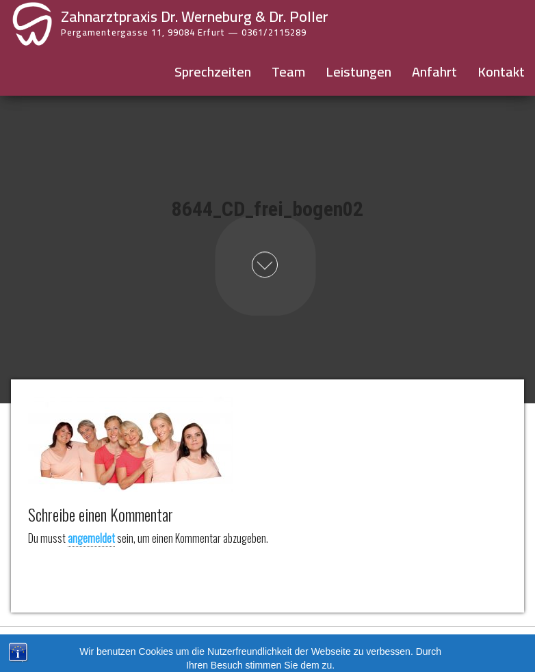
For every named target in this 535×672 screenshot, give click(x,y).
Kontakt (501, 71)
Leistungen (358, 71)
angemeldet (91, 538)
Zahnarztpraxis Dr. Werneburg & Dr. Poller (194, 16)
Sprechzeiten (212, 71)
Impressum (238, 645)
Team (288, 71)
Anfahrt (434, 71)
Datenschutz (294, 645)
